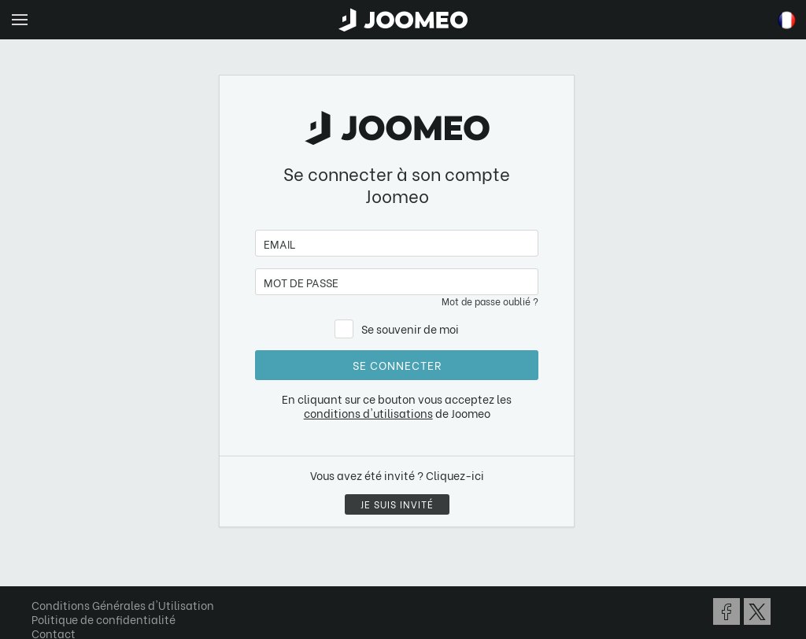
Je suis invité (397, 504)
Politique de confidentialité (103, 619)
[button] (41, 558)
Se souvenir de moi (410, 328)
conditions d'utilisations (368, 412)
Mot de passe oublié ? (490, 301)
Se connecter (397, 364)
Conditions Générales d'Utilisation (122, 605)
